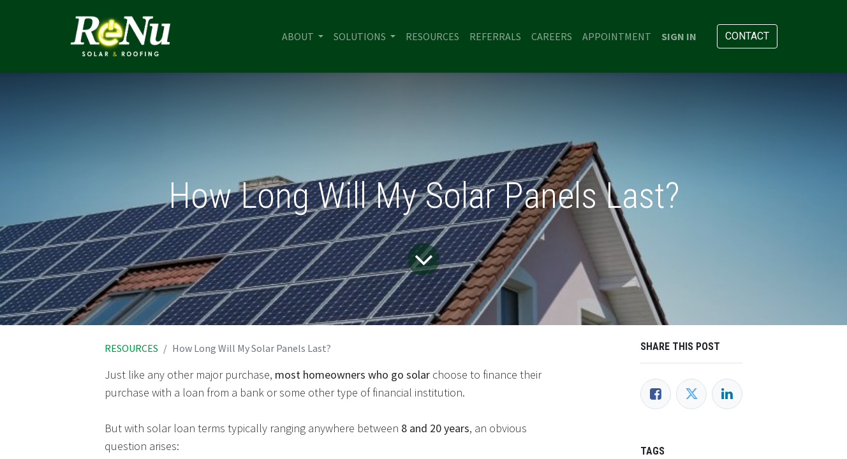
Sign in (678, 36)
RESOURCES (131, 348)
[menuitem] (432, 36)
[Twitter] (691, 394)
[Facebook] (655, 394)
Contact (747, 36)
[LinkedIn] (727, 394)
